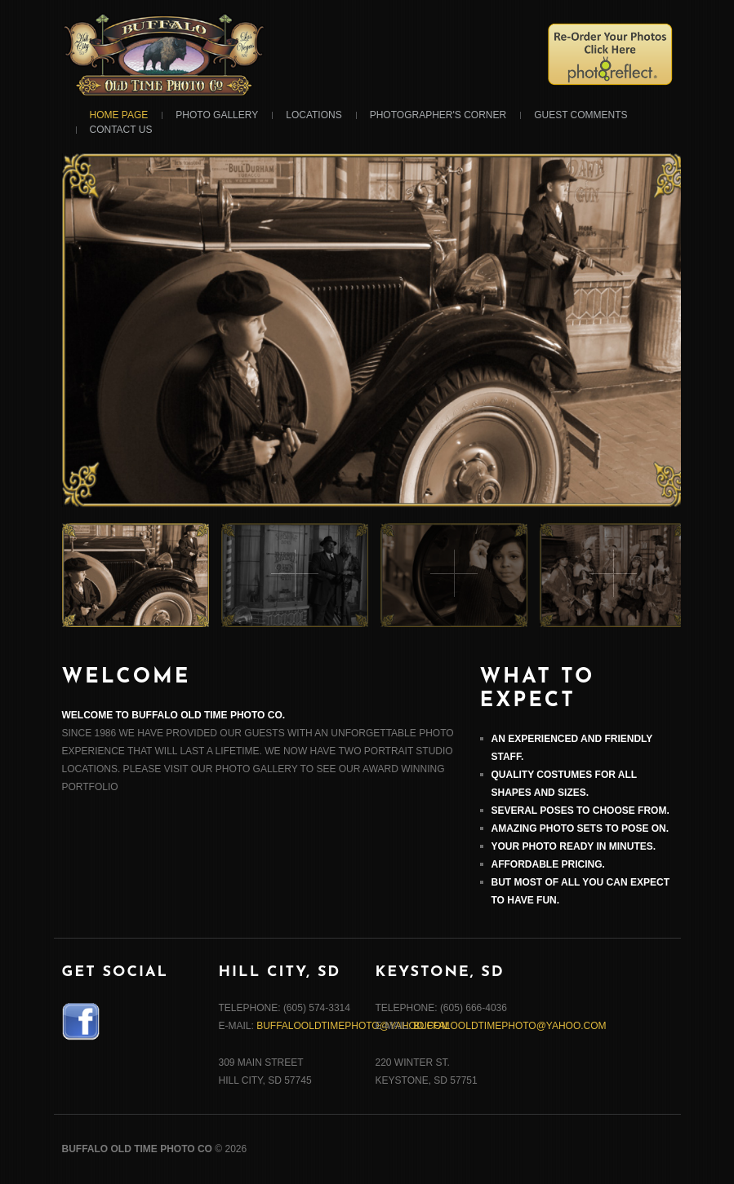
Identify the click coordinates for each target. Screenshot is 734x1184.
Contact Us (121, 129)
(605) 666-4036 (473, 1008)
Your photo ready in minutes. (574, 846)
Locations (313, 115)
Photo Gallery (217, 115)
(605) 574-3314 (316, 1008)
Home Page (119, 115)
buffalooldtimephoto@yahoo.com (352, 1026)
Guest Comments (580, 115)
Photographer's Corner (438, 115)
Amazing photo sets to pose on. (580, 828)
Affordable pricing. (548, 864)
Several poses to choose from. (580, 810)
